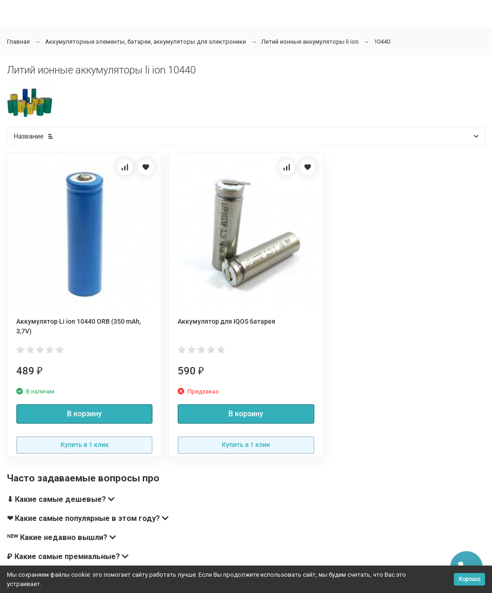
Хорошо (469, 578)
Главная (18, 41)
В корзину (84, 413)
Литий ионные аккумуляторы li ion (310, 41)
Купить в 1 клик (84, 444)
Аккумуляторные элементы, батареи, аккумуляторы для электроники (145, 41)
